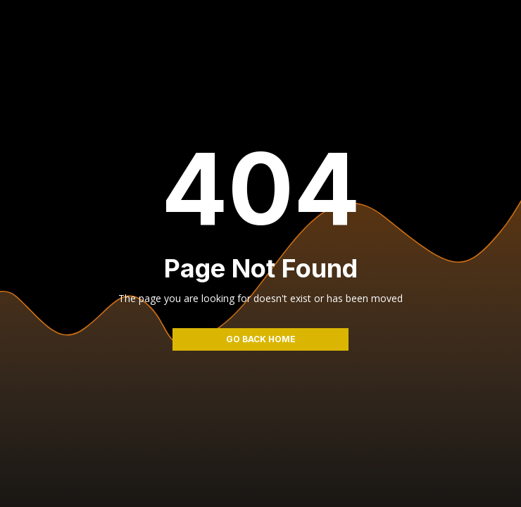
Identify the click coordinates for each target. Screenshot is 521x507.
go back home (261, 339)
